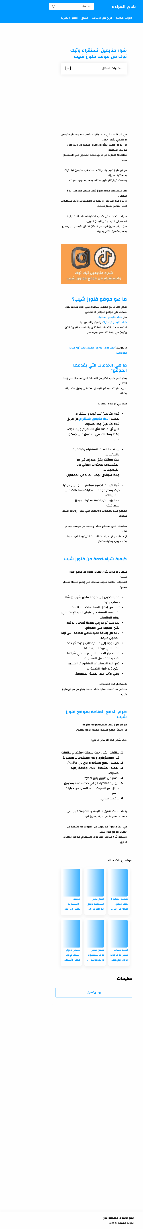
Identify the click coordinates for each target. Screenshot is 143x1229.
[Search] (71, 6)
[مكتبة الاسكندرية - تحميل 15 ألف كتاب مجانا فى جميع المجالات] (71, 883)
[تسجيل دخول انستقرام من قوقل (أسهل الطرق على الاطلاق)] (71, 934)
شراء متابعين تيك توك (115, 322)
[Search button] (54, 6)
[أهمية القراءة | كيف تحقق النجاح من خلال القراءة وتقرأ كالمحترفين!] (119, 883)
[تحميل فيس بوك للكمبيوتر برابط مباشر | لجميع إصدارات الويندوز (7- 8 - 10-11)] (95, 934)
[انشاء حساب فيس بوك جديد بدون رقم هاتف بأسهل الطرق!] (119, 934)
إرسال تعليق (94, 992)
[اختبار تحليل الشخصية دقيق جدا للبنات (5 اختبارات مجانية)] (95, 883)
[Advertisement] (94, 104)
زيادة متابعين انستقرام (94, 418)
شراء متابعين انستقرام (109, 317)
